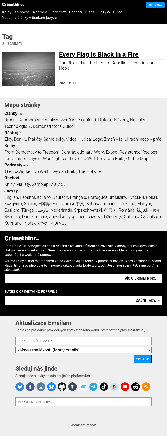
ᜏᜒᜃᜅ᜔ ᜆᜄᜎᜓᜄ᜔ (51, 223)
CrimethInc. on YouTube (125, 386)
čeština (128, 203)
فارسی (42, 210)
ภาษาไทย (58, 216)
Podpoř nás (155, 4)
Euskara (11, 210)
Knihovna (22, 12)
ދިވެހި (141, 216)
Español (27, 197)
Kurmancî (13, 223)
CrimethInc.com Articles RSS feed (146, 386)
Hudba (84, 139)
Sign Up (142, 359)
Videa (71, 139)
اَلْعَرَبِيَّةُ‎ (142, 210)
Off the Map (137, 158)
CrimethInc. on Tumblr (72, 386)
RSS (21, 114)
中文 (80, 203)
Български (63, 203)
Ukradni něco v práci (143, 139)
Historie (105, 119)
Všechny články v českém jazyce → (32, 18)
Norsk (30, 223)
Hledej (90, 12)
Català (130, 216)
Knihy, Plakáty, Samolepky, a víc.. (34, 184)
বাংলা (155, 210)
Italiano (44, 197)
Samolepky (53, 139)
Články (10, 113)
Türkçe (27, 210)
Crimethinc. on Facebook (30, 386)
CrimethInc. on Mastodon (19, 386)
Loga (97, 139)
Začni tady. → (148, 300)
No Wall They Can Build (102, 158)
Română (127, 210)
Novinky (137, 119)
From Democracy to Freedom (31, 152)
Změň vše (113, 139)
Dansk (28, 216)
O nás (118, 12)
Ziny (8, 139)
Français (78, 197)
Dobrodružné (30, 119)
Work (99, 152)
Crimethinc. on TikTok (104, 386)
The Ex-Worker (17, 171)
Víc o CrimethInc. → (142, 278)
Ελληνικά (13, 203)
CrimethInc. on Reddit (135, 386)
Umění (10, 119)
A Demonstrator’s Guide (51, 126)
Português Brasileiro (107, 197)
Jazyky (104, 12)
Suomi (30, 203)
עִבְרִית (41, 216)
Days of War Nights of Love (53, 158)
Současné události (78, 119)
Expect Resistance (123, 152)
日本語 (44, 203)
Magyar (144, 203)
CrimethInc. (13, 4)
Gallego (154, 216)
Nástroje (40, 12)
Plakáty (35, 139)
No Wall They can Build (54, 171)
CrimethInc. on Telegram (93, 386)
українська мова (85, 216)
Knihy (6, 12)
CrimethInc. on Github (62, 386)
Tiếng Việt (112, 216)
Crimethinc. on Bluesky (51, 386)
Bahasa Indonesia (103, 203)
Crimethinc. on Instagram (41, 386)
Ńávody (121, 119)
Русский (136, 197)
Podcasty (58, 12)
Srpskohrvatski (88, 210)
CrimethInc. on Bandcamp (83, 386)
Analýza (52, 119)
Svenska (12, 216)
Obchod (75, 12)
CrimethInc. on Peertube (114, 386)
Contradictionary (76, 152)
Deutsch (60, 197)
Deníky (20, 139)
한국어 (110, 210)
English (11, 197)
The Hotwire (89, 171)
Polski (151, 197)
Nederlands (61, 210)
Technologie (15, 126)
